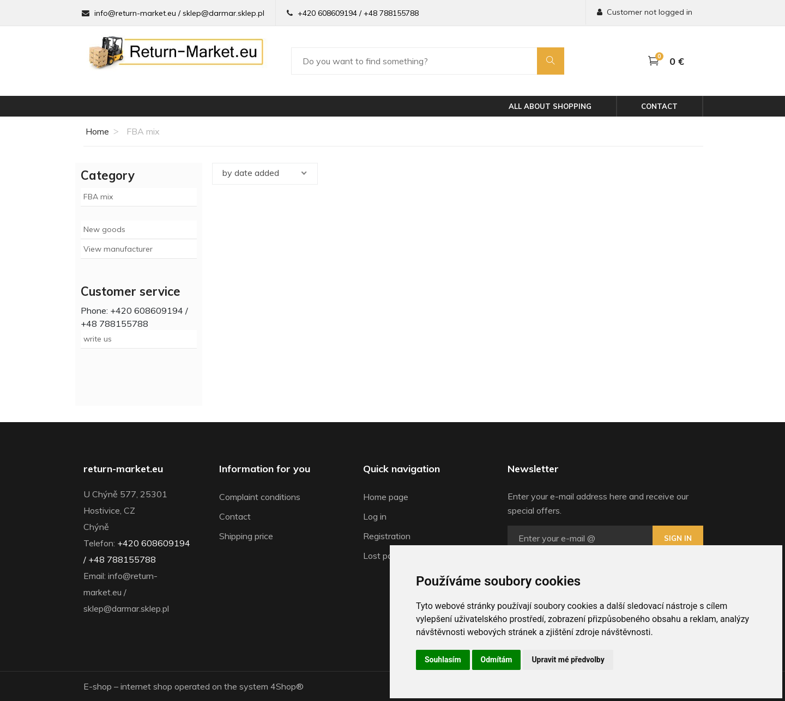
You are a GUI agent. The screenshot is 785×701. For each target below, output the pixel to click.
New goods (104, 229)
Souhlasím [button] (443, 659)
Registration (386, 536)
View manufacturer (118, 249)
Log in (375, 516)
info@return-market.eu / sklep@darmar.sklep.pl (179, 13)
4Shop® (287, 686)
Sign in (678, 538)
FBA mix (98, 197)
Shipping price (246, 536)
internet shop (146, 686)
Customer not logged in (644, 12)
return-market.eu (123, 469)
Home (96, 131)
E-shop (97, 686)
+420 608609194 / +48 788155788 (358, 13)
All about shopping (550, 106)
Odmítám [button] (496, 659)
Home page (385, 496)
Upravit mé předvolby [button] (568, 659)
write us (97, 339)
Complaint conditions (259, 496)
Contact (659, 106)
